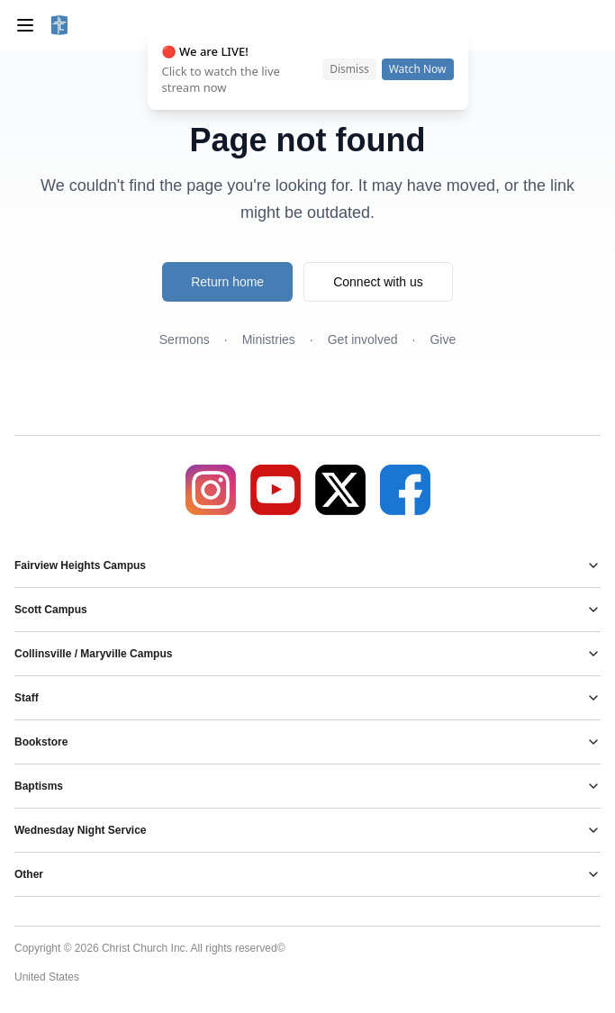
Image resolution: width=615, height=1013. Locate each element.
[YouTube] (275, 490)
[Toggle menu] (25, 25)
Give (443, 339)
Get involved (363, 339)
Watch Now (418, 69)
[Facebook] (405, 490)
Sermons (184, 339)
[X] (340, 490)
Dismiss (349, 69)
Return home (227, 282)
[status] (308, 69)
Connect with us (378, 282)
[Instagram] (210, 490)
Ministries (268, 339)
